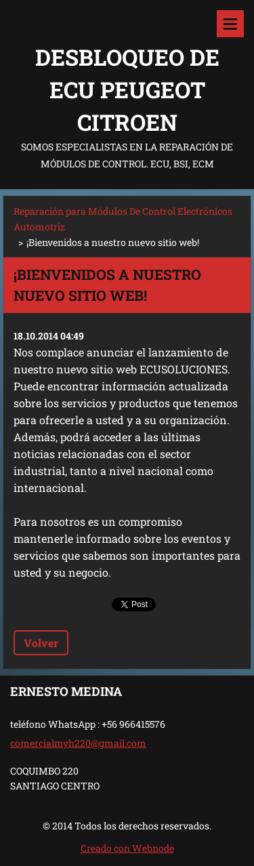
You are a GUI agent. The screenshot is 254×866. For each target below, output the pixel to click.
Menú (230, 23)
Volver (41, 643)
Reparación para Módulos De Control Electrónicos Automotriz (123, 219)
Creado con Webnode (127, 848)
